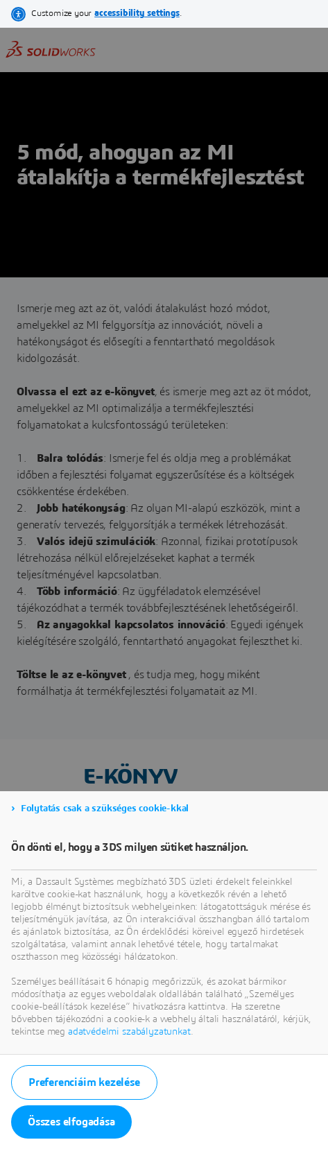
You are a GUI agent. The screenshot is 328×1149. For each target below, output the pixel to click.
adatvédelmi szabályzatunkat (129, 1032)
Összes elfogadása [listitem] (71, 1122)
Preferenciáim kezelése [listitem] (84, 1082)
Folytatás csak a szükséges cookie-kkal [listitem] (105, 808)
